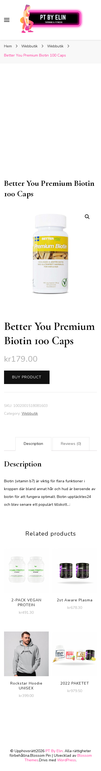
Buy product (26, 377)
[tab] (33, 444)
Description (33, 443)
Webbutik (30, 413)
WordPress (66, 760)
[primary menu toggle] (6, 20)
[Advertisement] (50, 124)
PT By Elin (54, 750)
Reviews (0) (71, 443)
